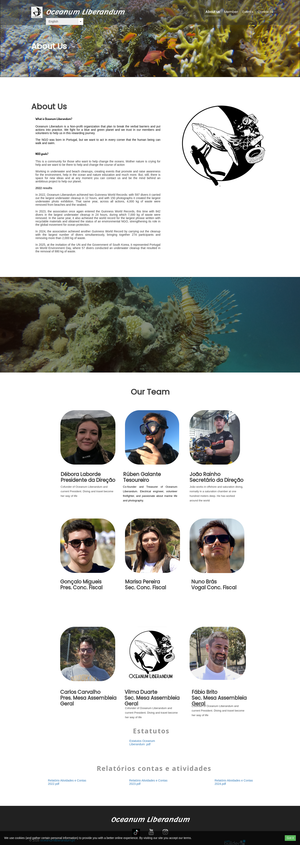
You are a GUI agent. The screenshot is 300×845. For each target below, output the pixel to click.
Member (231, 11)
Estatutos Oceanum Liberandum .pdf (142, 742)
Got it (290, 838)
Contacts (265, 11)
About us (212, 11)
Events (247, 11)
